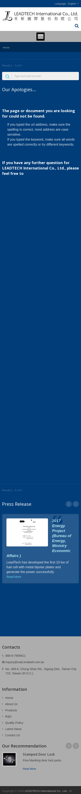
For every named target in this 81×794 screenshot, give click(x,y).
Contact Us (12, 735)
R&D (8, 716)
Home (6, 47)
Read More (13, 576)
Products (11, 710)
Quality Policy (14, 722)
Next (76, 504)
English (72, 3)
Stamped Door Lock (39, 754)
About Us (11, 704)
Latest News (13, 729)
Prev (69, 504)
